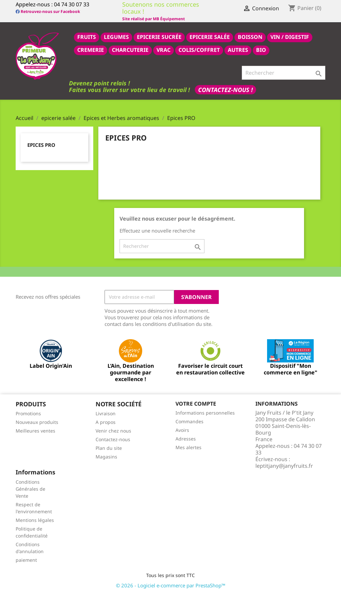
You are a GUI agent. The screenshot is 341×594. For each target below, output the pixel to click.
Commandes (189, 421)
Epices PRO (41, 145)
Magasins (106, 456)
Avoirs (182, 430)
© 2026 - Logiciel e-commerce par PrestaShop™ (170, 585)
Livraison (106, 413)
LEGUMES (116, 37)
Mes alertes (188, 447)
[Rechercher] (283, 73)
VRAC (163, 49)
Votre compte (195, 403)
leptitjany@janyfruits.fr (284, 465)
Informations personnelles (205, 413)
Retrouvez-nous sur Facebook (48, 11)
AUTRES (238, 49)
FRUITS (86, 37)
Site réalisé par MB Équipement (153, 19)
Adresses (185, 439)
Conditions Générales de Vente (30, 489)
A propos (106, 422)
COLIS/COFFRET (199, 49)
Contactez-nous (113, 439)
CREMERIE (90, 49)
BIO (261, 49)
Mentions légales (35, 520)
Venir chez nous (113, 431)
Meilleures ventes (35, 431)
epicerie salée (209, 37)
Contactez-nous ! (225, 90)
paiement (26, 560)
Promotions (28, 413)
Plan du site (109, 448)
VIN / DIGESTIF (289, 37)
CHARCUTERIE (130, 49)
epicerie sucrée (159, 37)
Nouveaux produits (37, 422)
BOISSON (250, 37)
